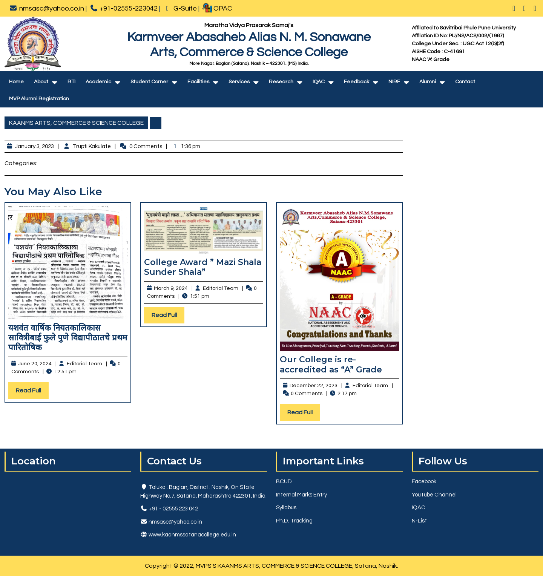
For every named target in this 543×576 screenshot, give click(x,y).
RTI (71, 81)
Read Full (32, 392)
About (41, 81)
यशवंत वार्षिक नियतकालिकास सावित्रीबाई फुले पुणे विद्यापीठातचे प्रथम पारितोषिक (67, 338)
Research (281, 81)
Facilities (198, 81)
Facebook (424, 481)
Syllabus (286, 507)
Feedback (356, 81)
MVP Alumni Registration (39, 98)
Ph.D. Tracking (294, 521)
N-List (419, 521)
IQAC (319, 81)
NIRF (394, 81)
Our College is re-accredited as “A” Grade (331, 364)
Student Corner (149, 81)
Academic (98, 81)
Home (16, 81)
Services (239, 81)
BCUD (284, 481)
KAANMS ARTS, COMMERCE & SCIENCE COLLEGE (76, 123)
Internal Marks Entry (301, 495)
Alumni (427, 81)
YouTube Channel (434, 495)
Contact (465, 81)
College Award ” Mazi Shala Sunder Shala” (202, 267)
